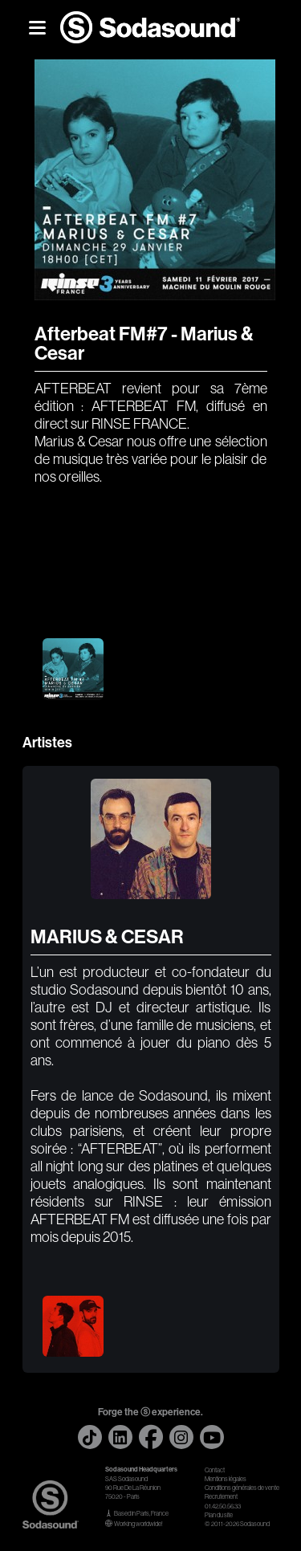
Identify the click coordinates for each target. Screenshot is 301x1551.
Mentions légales (225, 1479)
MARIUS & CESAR (107, 937)
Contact (215, 1470)
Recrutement (221, 1496)
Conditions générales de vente (242, 1488)
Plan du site (219, 1515)
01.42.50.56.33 (223, 1506)
